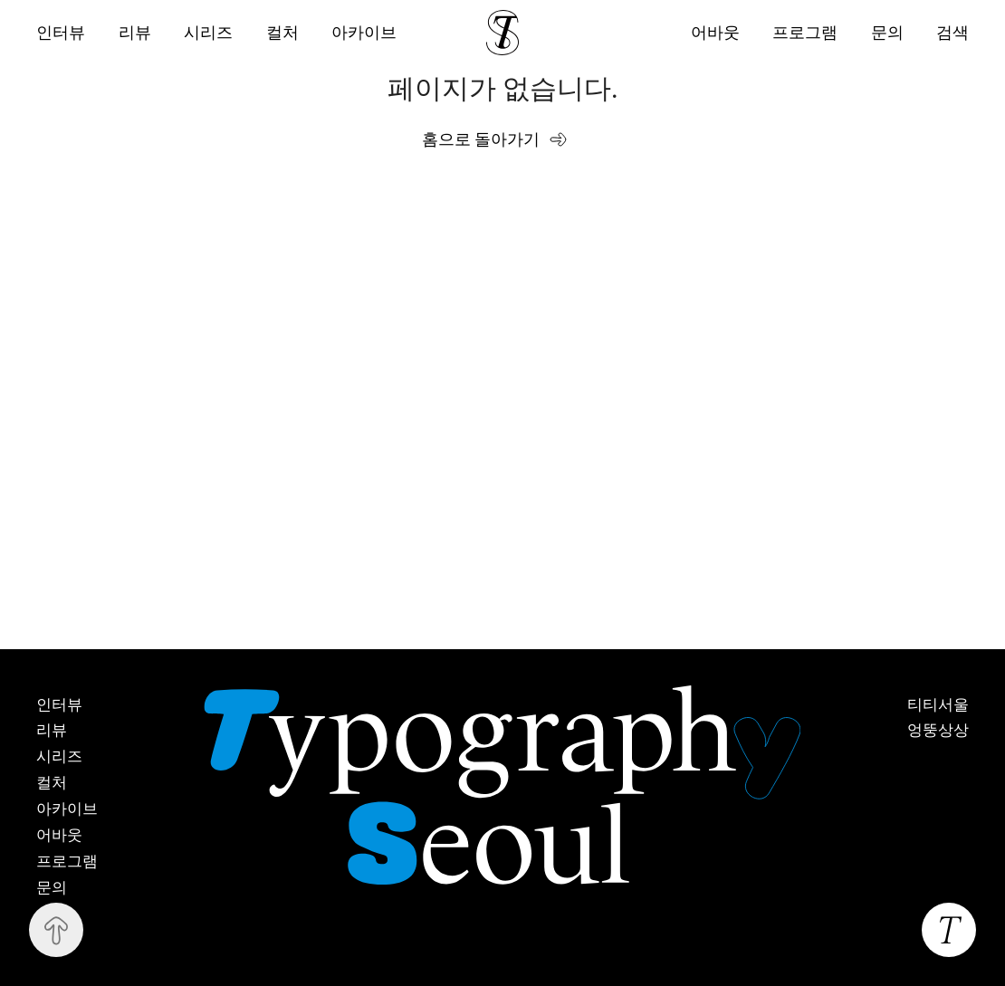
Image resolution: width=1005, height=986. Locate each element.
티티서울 (938, 705)
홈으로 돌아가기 (481, 138)
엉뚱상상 (938, 731)
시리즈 (209, 32)
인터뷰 (60, 32)
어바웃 (713, 32)
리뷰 (135, 32)
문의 (886, 32)
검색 (952, 32)
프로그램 (804, 32)
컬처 (283, 32)
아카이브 (365, 32)
